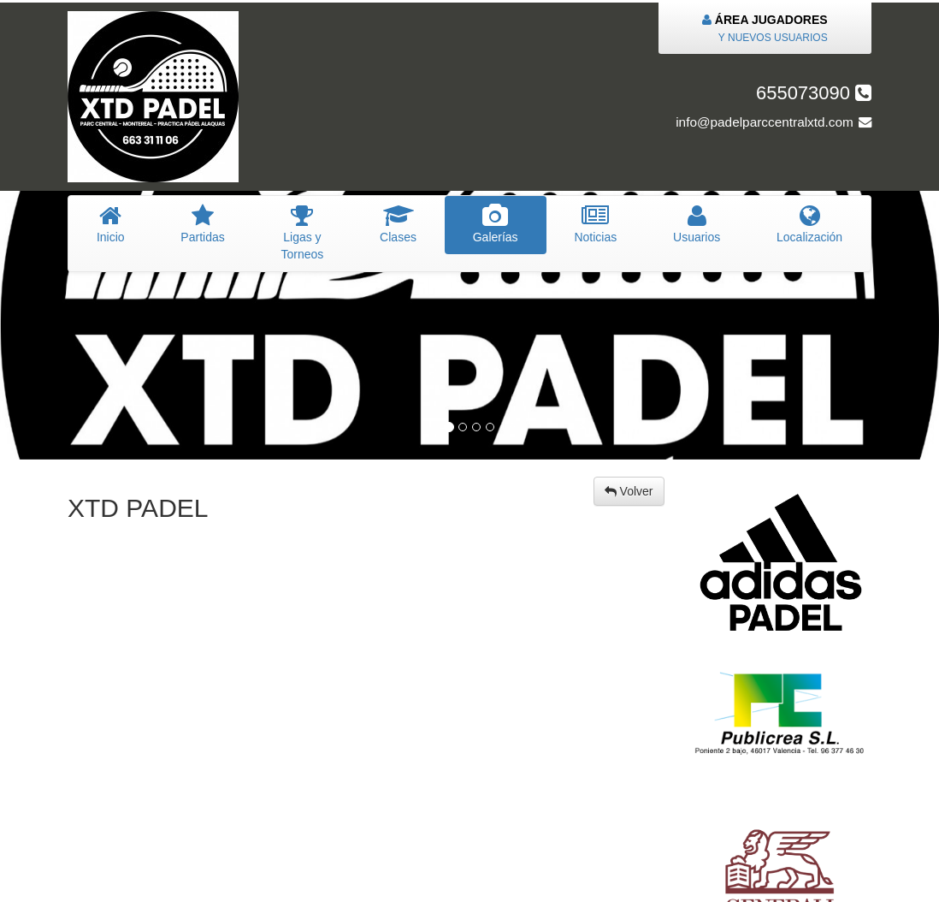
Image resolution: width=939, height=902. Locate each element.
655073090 (813, 93)
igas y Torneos (303, 233)
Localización (809, 224)
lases (398, 224)
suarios (696, 224)
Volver (629, 491)
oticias (596, 224)
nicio (110, 224)
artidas (202, 224)
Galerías (496, 224)
